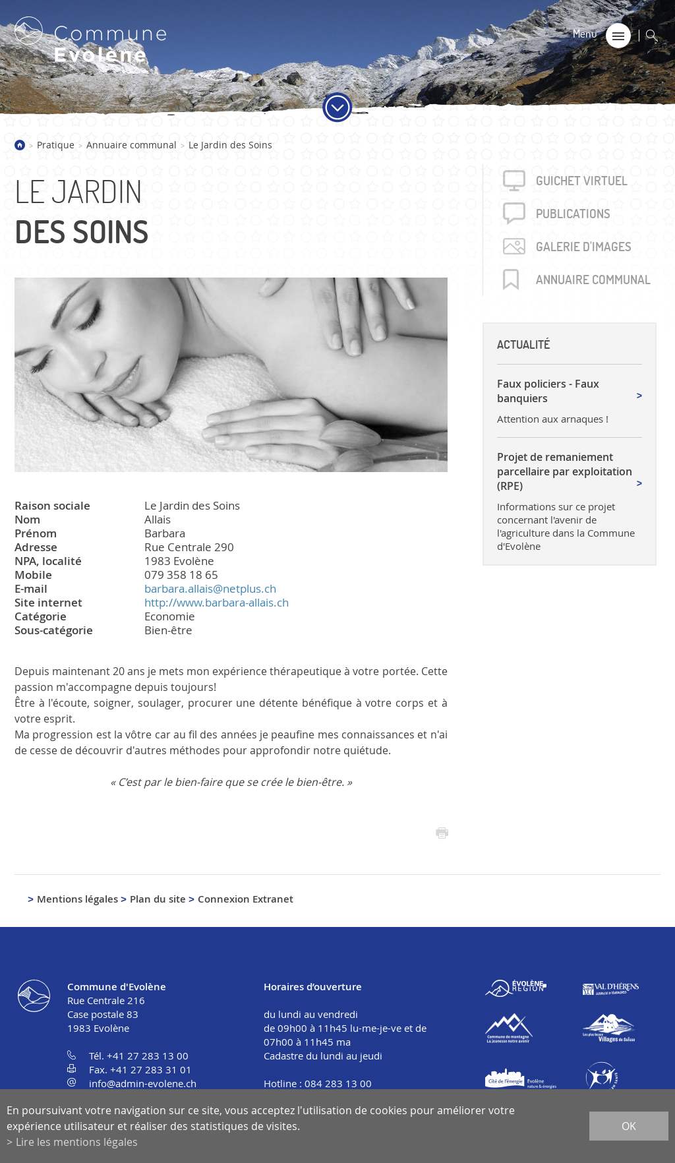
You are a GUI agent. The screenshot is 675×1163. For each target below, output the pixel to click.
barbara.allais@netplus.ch (210, 588)
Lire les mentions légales (77, 1142)
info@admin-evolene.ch (142, 1083)
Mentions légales (77, 899)
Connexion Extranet (245, 899)
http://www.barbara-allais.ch (216, 602)
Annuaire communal (131, 144)
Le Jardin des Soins (230, 144)
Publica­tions (573, 214)
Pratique (55, 144)
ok (629, 1126)
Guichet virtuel (582, 181)
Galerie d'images (583, 246)
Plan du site (158, 899)
